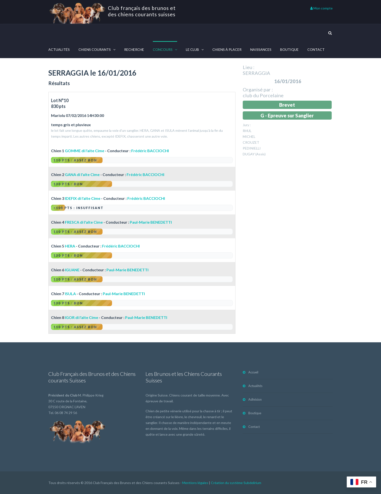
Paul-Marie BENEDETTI (151, 222)
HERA (70, 246)
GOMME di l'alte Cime (84, 150)
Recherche (134, 49)
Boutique (289, 49)
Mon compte (321, 8)
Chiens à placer (227, 49)
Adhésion (255, 399)
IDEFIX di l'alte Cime (82, 198)
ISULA (70, 293)
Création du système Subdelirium (236, 483)
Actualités (59, 49)
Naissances (260, 49)
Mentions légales (195, 483)
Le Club (192, 49)
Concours (163, 49)
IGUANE (72, 269)
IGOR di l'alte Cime (81, 317)
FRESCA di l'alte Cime (84, 222)
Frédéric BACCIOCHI (150, 150)
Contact (316, 49)
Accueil (253, 372)
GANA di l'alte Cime (82, 174)
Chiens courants (94, 49)
